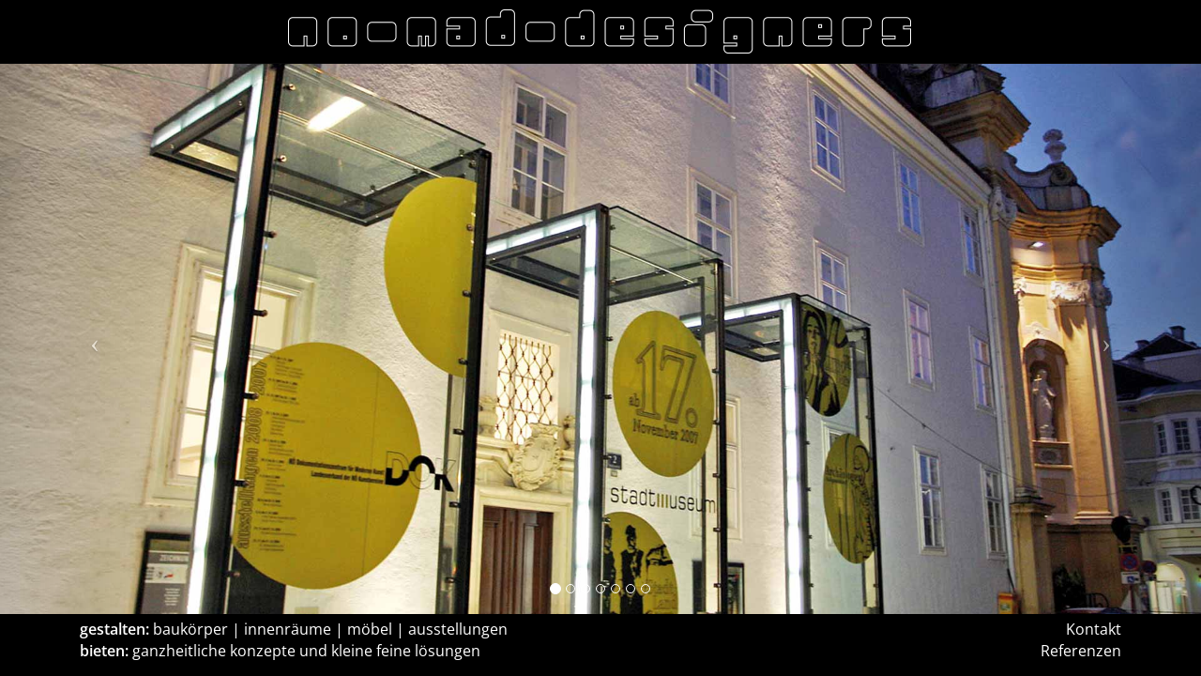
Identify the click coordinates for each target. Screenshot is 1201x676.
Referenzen (1081, 650)
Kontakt (1093, 629)
